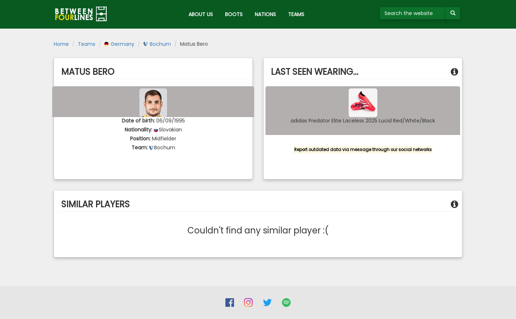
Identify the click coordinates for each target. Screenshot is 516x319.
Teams (86, 44)
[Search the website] (413, 13)
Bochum (157, 44)
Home (61, 44)
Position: (140, 138)
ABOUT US (200, 14)
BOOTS (234, 14)
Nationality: (138, 129)
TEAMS (296, 14)
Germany (119, 44)
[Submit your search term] (453, 13)
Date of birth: (138, 120)
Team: (140, 147)
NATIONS (265, 14)
